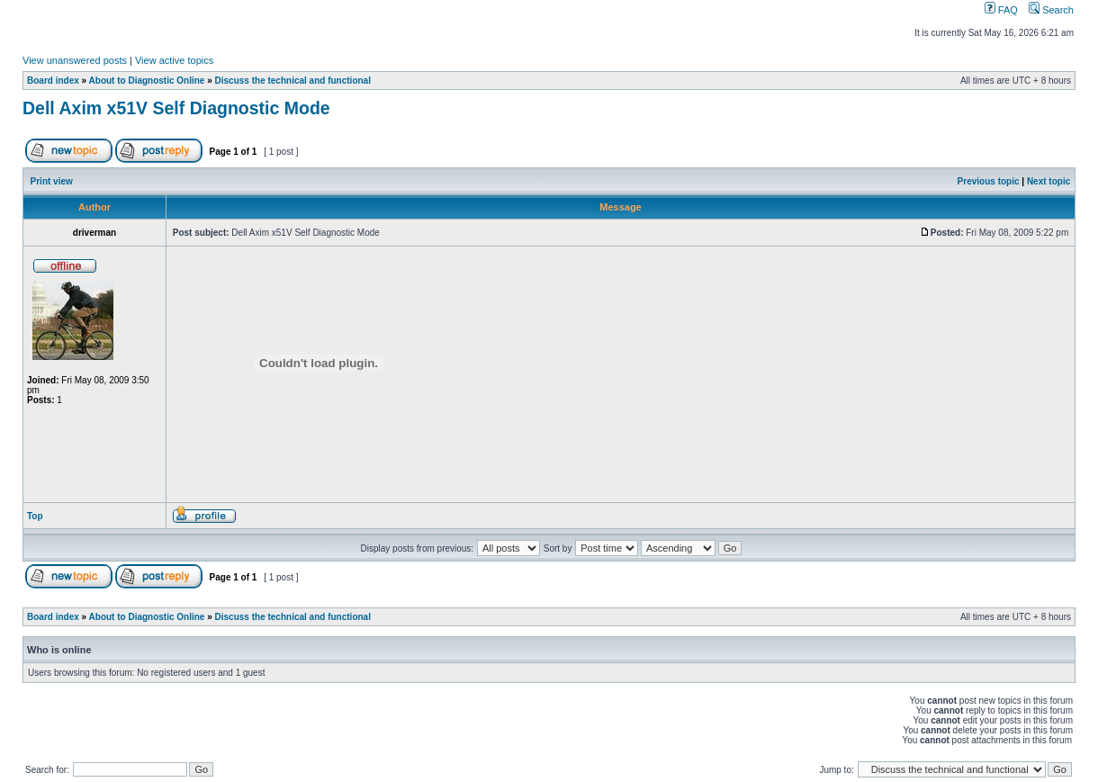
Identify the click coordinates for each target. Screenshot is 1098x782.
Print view (52, 181)
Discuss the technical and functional (293, 80)
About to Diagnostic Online (147, 80)
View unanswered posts (74, 60)
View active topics (174, 60)
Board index (53, 80)
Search (1051, 9)
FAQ (1001, 9)
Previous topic (989, 181)
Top (35, 516)
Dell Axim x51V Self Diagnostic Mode (176, 108)
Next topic (1048, 181)
